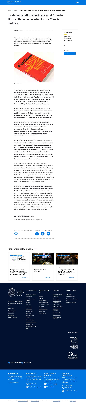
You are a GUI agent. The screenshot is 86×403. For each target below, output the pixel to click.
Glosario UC (42, 311)
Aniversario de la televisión (40, 270)
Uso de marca (42, 313)
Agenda (41, 298)
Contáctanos (71, 290)
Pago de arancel (56, 315)
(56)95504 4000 (14, 382)
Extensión (28, 302)
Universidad (28, 307)
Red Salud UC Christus (58, 294)
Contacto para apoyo (51, 383)
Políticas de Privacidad (15, 363)
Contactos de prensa (71, 302)
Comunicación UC (44, 291)
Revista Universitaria (44, 304)
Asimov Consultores (22, 401)
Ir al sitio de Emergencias (34, 386)
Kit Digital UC (73, 401)
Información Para (30, 320)
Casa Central (11, 308)
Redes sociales (42, 300)
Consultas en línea (70, 296)
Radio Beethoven (43, 309)
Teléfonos (68, 294)
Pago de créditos (57, 312)
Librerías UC (55, 298)
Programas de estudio (31, 294)
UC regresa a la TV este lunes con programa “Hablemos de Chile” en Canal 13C (66, 272)
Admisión (28, 317)
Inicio (9, 10)
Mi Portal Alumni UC (57, 307)
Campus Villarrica (12, 317)
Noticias (15, 10)
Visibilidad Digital (35, 401)
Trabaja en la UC (56, 304)
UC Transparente (30, 315)
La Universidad (31, 290)
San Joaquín (11, 313)
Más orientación (50, 386)
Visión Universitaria (64, 255)
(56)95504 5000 (32, 383)
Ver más (25, 277)
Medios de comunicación (41, 255)
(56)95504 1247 (68, 387)
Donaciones (28, 313)
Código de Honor (29, 311)
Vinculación (28, 304)
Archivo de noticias (67, 53)
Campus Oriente (12, 310)
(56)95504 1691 (68, 385)
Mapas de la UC (29, 324)
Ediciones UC (29, 309)
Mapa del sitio (26, 362)
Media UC (41, 307)
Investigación (29, 296)
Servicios (56, 290)
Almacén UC (56, 296)
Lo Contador (11, 315)
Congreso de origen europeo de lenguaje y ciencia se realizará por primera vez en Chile (18, 272)
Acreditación (73, 332)
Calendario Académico (31, 322)
